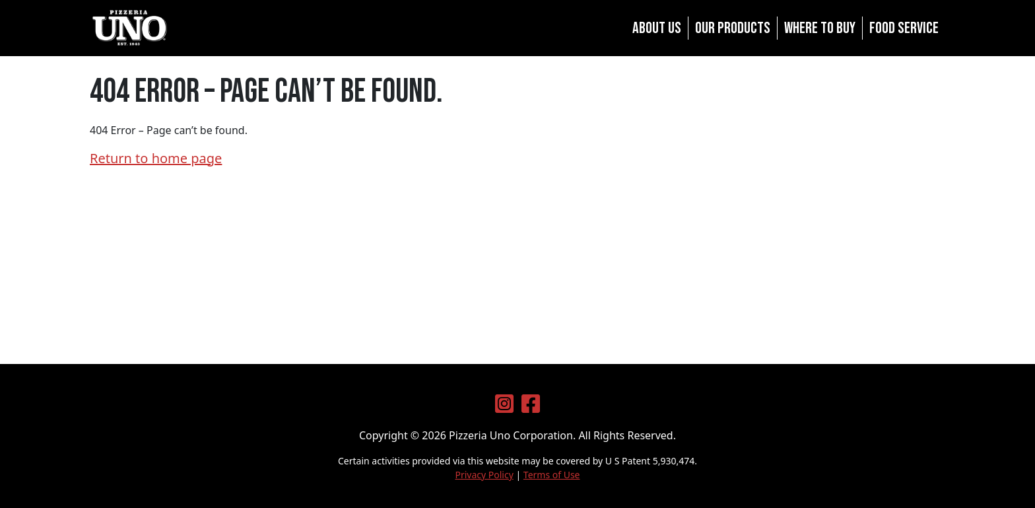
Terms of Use (551, 474)
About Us (656, 28)
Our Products (732, 28)
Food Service (904, 28)
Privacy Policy (484, 474)
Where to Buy (819, 28)
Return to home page (156, 158)
